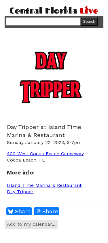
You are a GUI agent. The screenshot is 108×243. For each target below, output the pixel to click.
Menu (98, 21)
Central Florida (54, 10)
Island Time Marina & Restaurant (44, 185)
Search (89, 21)
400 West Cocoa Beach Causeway (45, 153)
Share (23, 211)
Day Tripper (20, 191)
